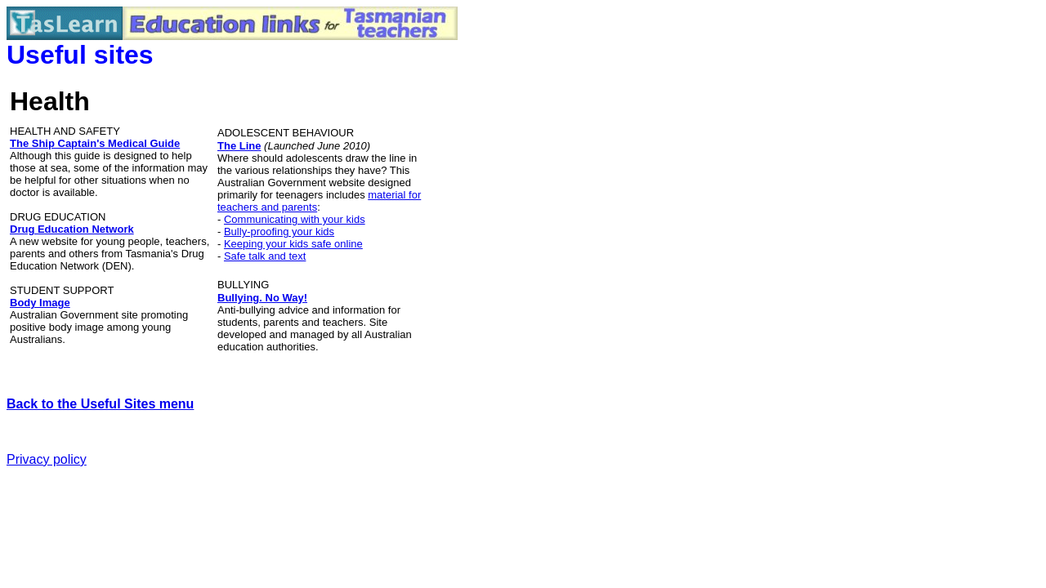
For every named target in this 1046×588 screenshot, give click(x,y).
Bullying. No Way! (262, 298)
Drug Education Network (72, 229)
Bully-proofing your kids (279, 231)
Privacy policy (47, 459)
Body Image (40, 302)
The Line (239, 146)
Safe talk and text (265, 256)
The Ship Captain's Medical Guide (95, 143)
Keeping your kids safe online (293, 244)
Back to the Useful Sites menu (100, 404)
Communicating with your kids (294, 219)
